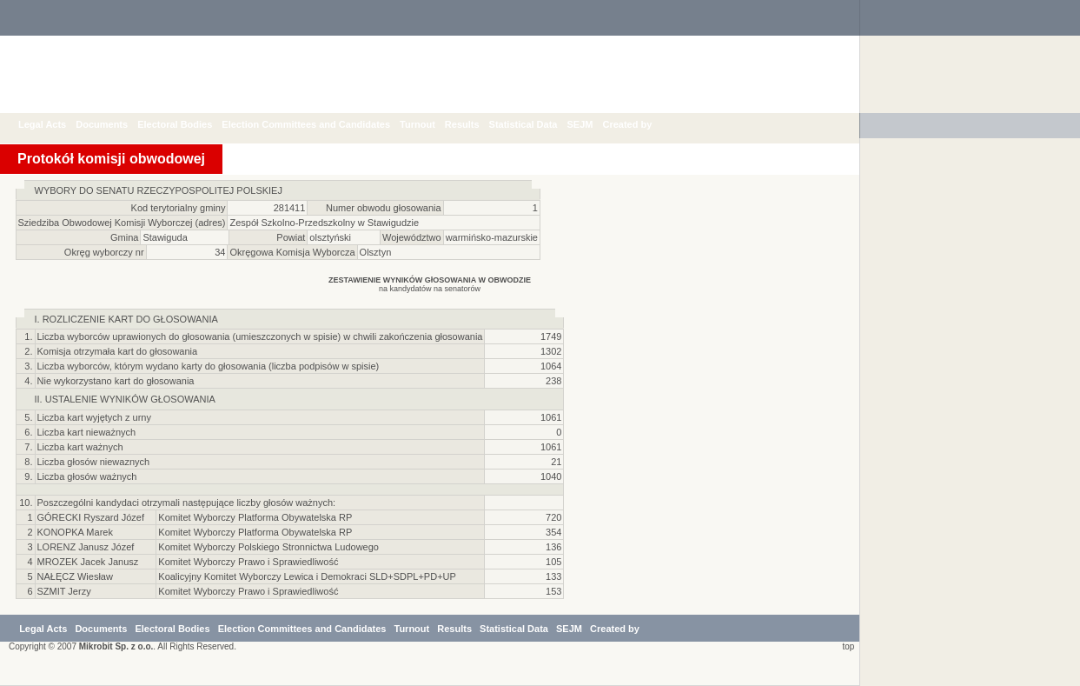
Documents (115, 124)
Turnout (430, 124)
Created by (640, 124)
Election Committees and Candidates (319, 124)
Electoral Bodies (187, 124)
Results (475, 124)
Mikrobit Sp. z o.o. (116, 646)
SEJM (593, 124)
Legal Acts (55, 124)
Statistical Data (536, 124)
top (846, 646)
